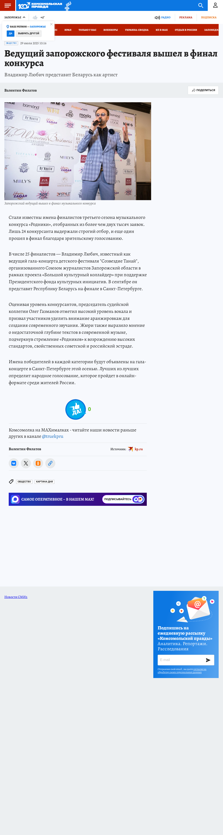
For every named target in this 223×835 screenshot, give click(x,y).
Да (10, 33)
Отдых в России (186, 30)
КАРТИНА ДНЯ (44, 481)
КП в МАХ (162, 30)
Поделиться (203, 90)
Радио (166, 17)
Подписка (208, 17)
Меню (5, 5)
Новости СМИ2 (15, 597)
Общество (11, 43)
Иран (67, 30)
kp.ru (139, 449)
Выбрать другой (28, 33)
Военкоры (110, 30)
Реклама (185, 17)
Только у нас (87, 30)
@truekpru (52, 436)
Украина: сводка (137, 30)
